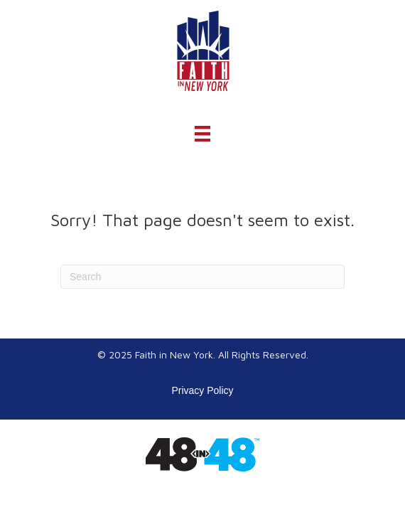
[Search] (202, 277)
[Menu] (202, 133)
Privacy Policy (202, 390)
